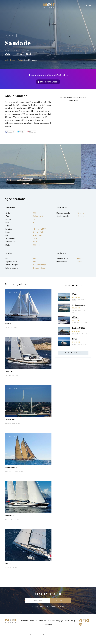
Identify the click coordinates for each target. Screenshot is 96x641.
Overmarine (75, 310)
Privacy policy (70, 620)
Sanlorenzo (75, 323)
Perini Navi (8, 375)
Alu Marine (8, 423)
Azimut (74, 299)
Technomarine (78, 305)
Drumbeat (9, 515)
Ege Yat (7, 327)
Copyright (60, 620)
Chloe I (75, 317)
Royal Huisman (9, 471)
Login (88, 5)
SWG (74, 294)
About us (33, 620)
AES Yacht (75, 333)
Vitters (7, 567)
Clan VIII (9, 371)
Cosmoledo (10, 419)
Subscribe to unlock (49, 81)
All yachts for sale (73, 353)
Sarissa (8, 563)
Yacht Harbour (49, 5)
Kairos (8, 323)
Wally (7, 54)
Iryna (74, 339)
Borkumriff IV (11, 467)
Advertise (24, 620)
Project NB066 (78, 328)
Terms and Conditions (46, 620)
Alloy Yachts (8, 519)
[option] (40, 166)
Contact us (48, 625)
